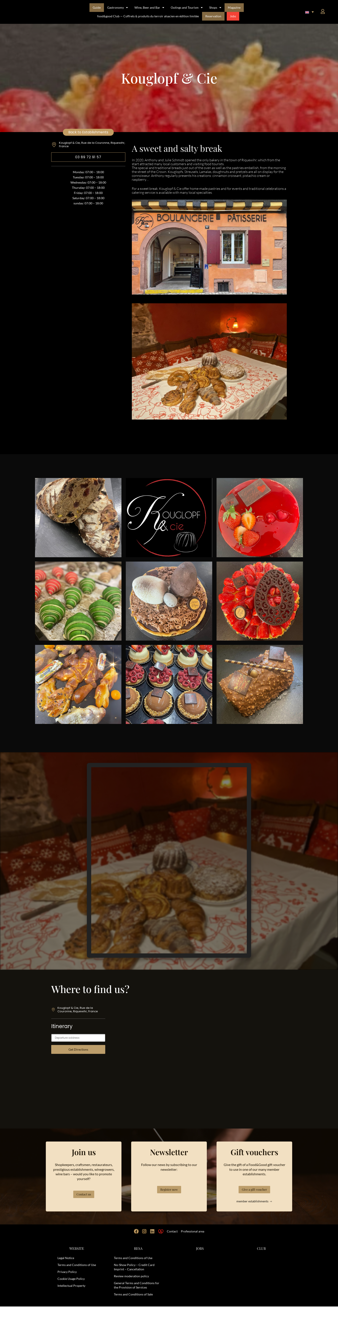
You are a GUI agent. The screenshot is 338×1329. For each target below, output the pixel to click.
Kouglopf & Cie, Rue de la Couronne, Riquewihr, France (92, 144)
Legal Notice (65, 1280)
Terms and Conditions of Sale (133, 1317)
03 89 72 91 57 (88, 157)
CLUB (261, 1271)
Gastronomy (117, 7)
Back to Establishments (88, 132)
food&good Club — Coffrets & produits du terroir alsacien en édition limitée (148, 16)
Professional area (192, 1253)
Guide (97, 7)
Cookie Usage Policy (71, 1301)
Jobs (233, 16)
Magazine (234, 7)
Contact (172, 1253)
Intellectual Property (71, 1308)
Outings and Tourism (187, 7)
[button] (309, 12)
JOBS (200, 1271)
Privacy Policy (67, 1294)
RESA (138, 1271)
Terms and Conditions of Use (76, 1287)
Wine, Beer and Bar (149, 7)
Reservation (213, 16)
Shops (215, 7)
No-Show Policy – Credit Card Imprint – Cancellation (134, 1289)
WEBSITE (76, 1271)
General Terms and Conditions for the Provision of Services (136, 1308)
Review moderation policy (131, 1298)
